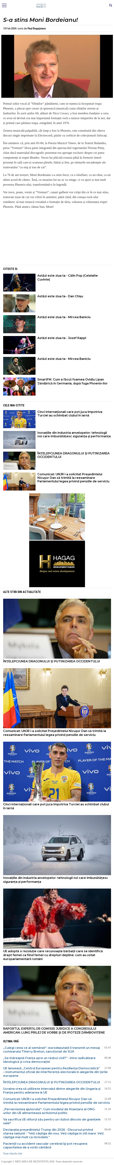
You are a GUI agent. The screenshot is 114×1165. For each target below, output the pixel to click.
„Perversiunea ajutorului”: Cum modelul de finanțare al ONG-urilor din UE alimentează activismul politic (49, 1111)
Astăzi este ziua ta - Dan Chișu (60, 296)
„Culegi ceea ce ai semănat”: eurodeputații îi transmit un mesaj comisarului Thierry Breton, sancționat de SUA (51, 1049)
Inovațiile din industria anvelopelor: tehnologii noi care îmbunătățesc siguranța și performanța (74, 434)
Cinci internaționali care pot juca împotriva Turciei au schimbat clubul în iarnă (69, 413)
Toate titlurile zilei (12, 1153)
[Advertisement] (57, 238)
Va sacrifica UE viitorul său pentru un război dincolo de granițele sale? (52, 1121)
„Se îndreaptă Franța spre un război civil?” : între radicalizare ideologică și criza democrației (49, 1060)
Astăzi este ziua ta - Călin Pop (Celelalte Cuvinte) (67, 277)
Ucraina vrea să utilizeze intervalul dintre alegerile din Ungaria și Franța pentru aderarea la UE (51, 1090)
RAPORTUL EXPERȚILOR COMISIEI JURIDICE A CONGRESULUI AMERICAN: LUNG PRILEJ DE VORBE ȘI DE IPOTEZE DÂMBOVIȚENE (54, 1030)
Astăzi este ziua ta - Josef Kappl (61, 338)
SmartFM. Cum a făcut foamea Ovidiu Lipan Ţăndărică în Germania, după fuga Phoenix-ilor (72, 381)
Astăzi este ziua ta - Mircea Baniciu (64, 317)
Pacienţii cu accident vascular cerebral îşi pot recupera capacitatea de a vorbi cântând (45, 1145)
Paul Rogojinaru (37, 28)
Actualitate (32, 592)
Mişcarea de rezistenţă (57, 5)
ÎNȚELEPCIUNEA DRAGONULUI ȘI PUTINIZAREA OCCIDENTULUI (73, 455)
